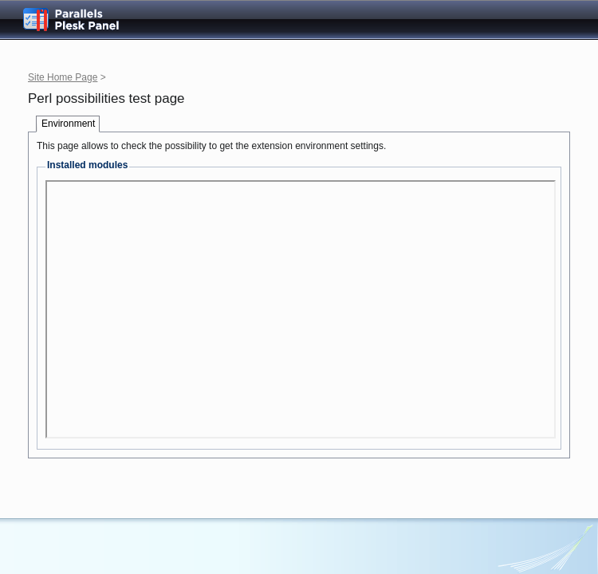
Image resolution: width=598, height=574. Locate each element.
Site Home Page (62, 77)
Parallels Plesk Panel (83, 19)
